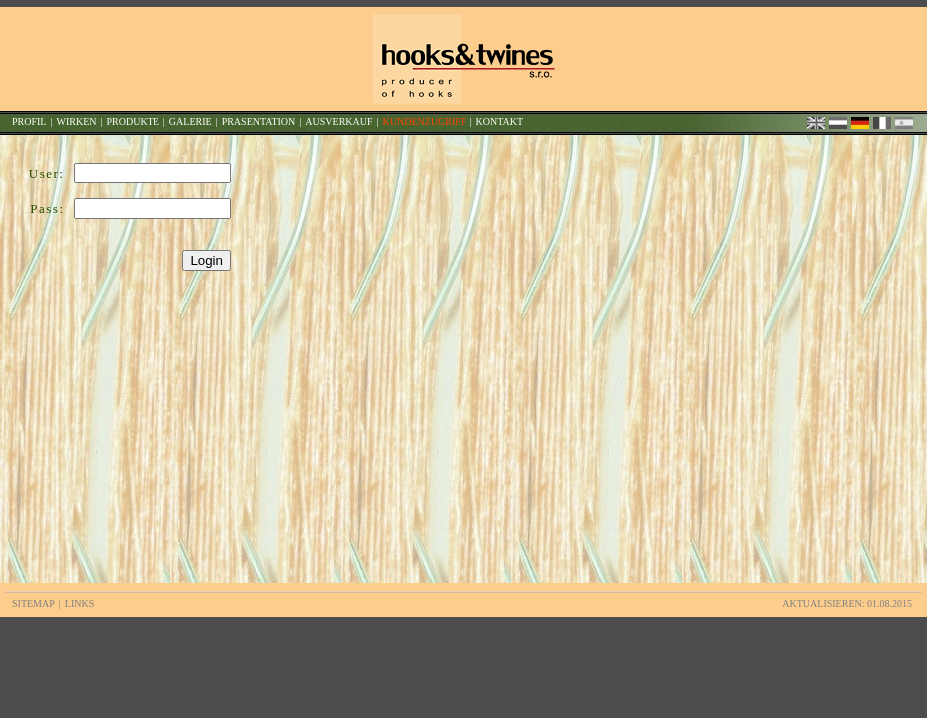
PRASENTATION (259, 121)
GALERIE (190, 121)
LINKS (79, 603)
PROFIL (29, 121)
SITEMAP (33, 603)
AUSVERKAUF (338, 121)
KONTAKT (499, 121)
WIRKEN (76, 121)
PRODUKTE (132, 121)
